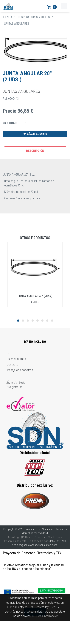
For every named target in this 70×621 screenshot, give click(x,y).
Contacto (12, 364)
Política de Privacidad (34, 537)
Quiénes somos (16, 359)
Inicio (10, 353)
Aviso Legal (14, 537)
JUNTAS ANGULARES (16, 23)
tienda (7, 17)
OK (34, 616)
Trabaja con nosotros (20, 370)
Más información (48, 616)
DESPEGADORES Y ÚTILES (34, 17)
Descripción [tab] (35, 151)
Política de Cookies (39, 541)
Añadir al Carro (35, 133)
